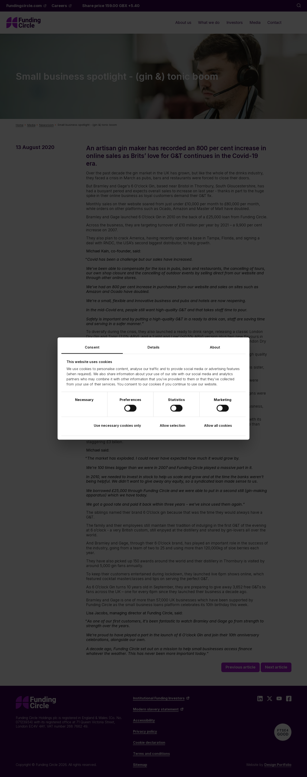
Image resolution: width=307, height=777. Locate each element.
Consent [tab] (92, 347)
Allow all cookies (218, 425)
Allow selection (172, 425)
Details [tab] (153, 347)
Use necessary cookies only (117, 425)
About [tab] (215, 347)
